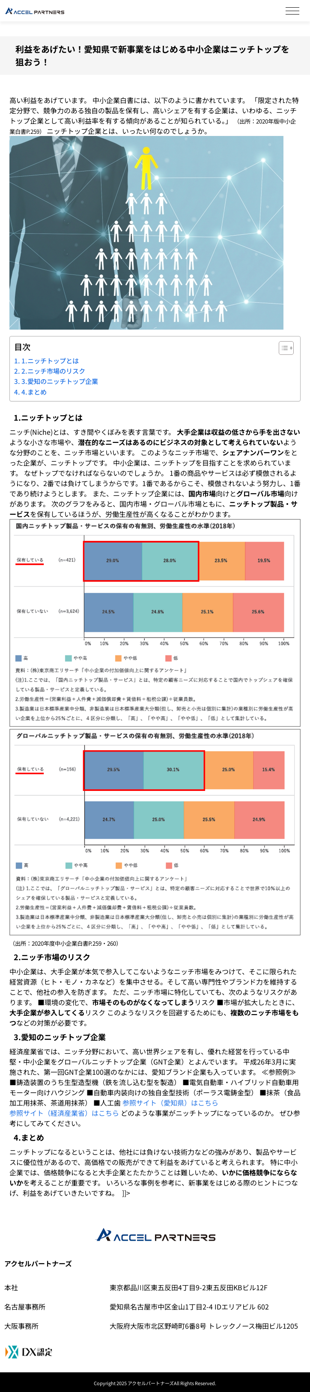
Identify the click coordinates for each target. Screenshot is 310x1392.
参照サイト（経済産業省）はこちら (64, 1113)
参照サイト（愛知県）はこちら (170, 1102)
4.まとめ (34, 391)
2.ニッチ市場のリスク (53, 370)
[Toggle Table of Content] (282, 348)
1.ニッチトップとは (50, 360)
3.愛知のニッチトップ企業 (59, 381)
